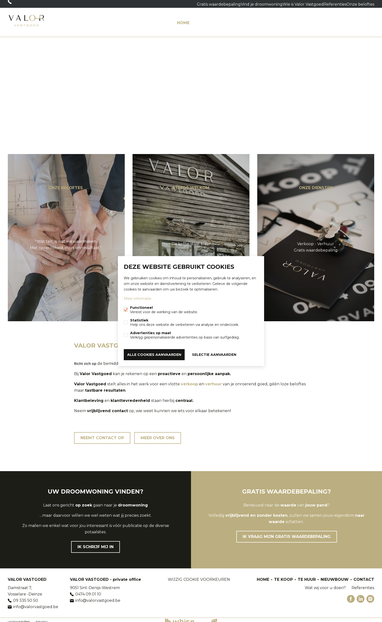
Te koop (206, 20)
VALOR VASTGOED (27, 575)
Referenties (320, 4)
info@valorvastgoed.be (35, 603)
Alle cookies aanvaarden (154, 353)
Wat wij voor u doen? (312, 20)
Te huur (233, 20)
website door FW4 (214, 618)
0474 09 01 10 (88, 590)
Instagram (370, 595)
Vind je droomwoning (243, 4)
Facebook (351, 595)
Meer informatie (137, 299)
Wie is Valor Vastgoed (285, 4)
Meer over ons (158, 434)
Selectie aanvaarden (214, 353)
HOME (183, 20)
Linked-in (360, 595)
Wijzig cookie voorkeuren (199, 575)
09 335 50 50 (25, 4)
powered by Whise (185, 618)
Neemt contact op (102, 434)
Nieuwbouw (264, 20)
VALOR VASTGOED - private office (105, 575)
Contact (363, 20)
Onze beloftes (347, 4)
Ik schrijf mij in (95, 543)
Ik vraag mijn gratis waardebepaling (287, 533)
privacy (42, 618)
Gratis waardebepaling (200, 4)
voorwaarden (19, 618)
